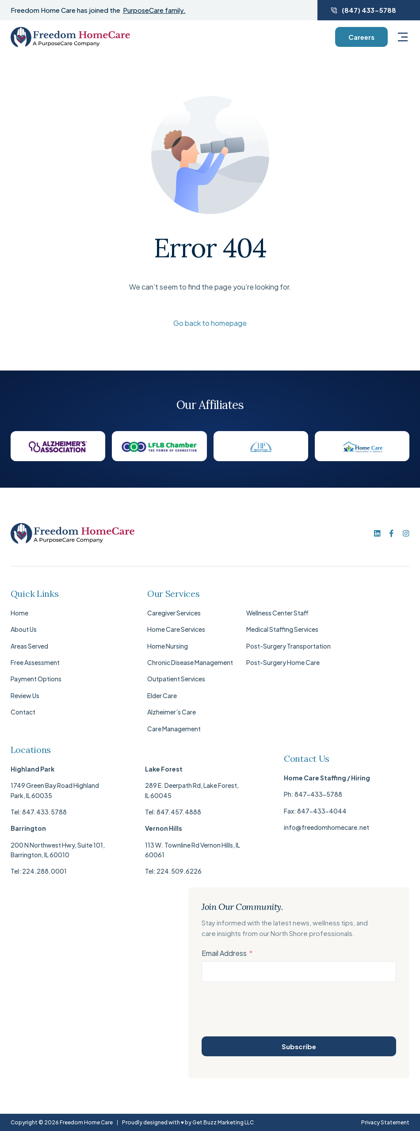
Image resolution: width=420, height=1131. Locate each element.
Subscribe (299, 1046)
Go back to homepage (210, 323)
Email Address (224, 953)
